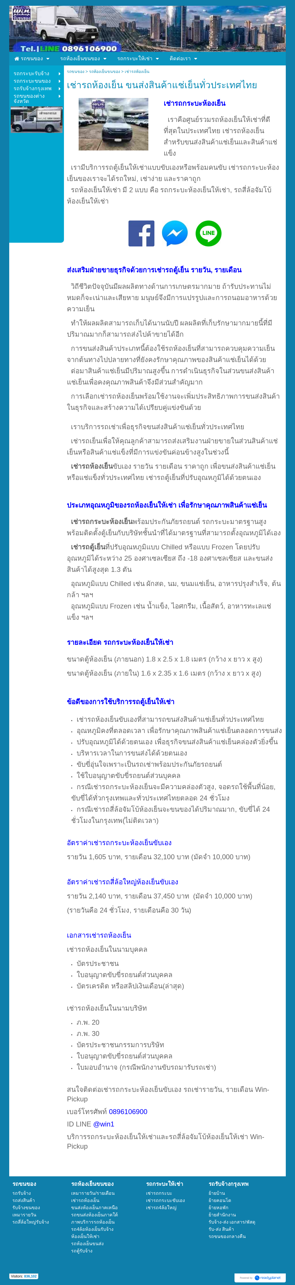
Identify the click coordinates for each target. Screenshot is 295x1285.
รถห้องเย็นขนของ (104, 71)
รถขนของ (75, 71)
